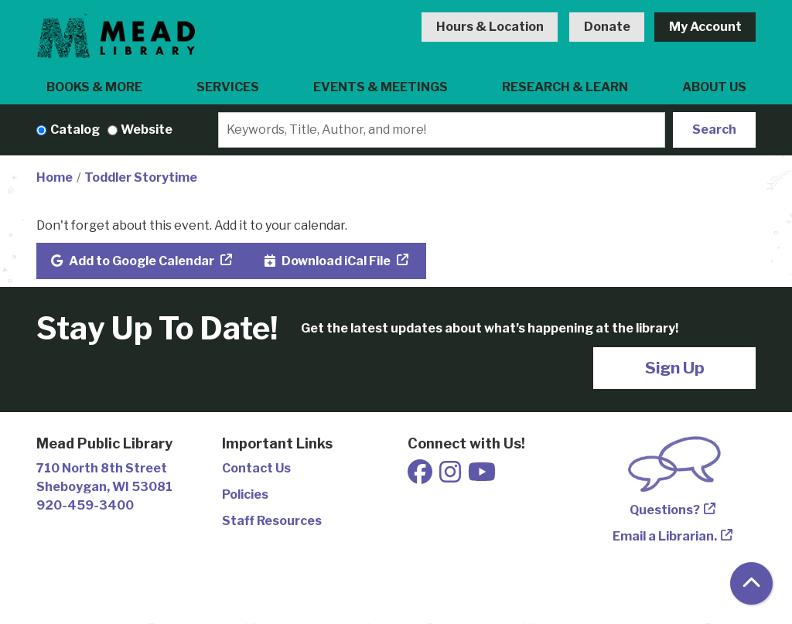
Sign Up (675, 367)
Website (146, 129)
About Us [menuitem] (714, 87)
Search (714, 129)
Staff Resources (272, 520)
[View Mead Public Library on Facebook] (421, 476)
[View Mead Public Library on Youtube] (482, 476)
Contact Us (256, 468)
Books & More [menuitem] (94, 87)
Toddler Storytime (140, 177)
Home (54, 177)
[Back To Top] (751, 583)
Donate (607, 26)
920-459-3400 (85, 505)
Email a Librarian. (665, 536)
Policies (245, 494)
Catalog (75, 129)
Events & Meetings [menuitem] (380, 87)
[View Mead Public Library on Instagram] (451, 476)
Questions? (665, 510)
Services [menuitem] (227, 87)
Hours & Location (490, 26)
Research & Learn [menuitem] (565, 87)
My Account (705, 26)
